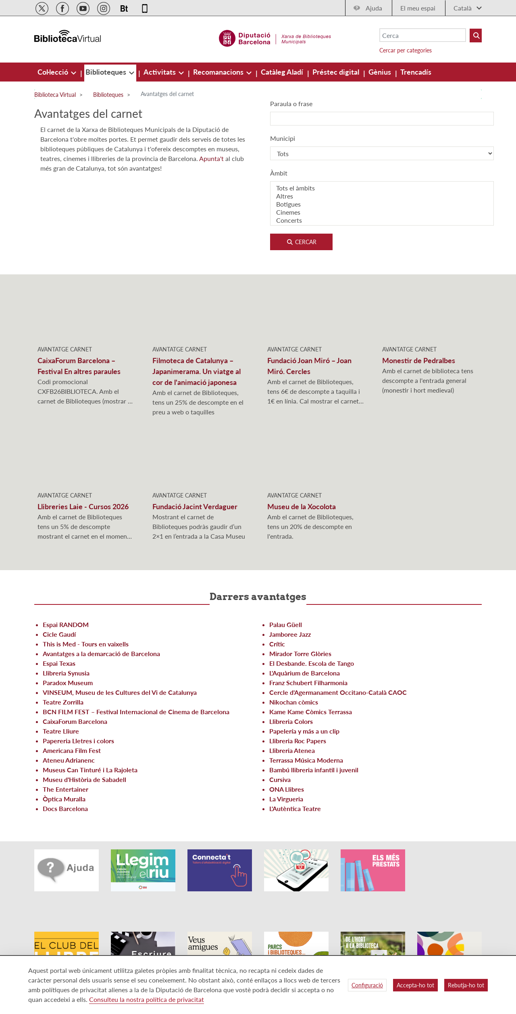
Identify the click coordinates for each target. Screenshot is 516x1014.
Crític (277, 644)
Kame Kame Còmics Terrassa (310, 711)
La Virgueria (286, 799)
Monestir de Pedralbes (418, 360)
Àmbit (278, 173)
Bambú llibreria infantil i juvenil (313, 770)
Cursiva (280, 779)
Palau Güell (285, 624)
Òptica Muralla (64, 799)
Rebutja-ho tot (466, 985)
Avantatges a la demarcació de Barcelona (101, 653)
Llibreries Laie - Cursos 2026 (83, 506)
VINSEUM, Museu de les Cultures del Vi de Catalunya (120, 692)
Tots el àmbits (382, 188)
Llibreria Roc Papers (297, 740)
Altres (382, 196)
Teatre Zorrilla (63, 702)
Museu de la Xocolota (301, 506)
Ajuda (374, 8)
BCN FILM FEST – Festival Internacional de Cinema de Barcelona (136, 711)
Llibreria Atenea (292, 750)
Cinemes (382, 212)
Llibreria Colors (291, 721)
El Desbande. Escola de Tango (311, 663)
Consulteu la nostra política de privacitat (146, 999)
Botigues (382, 204)
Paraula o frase (291, 103)
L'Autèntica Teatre (295, 808)
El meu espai (417, 8)
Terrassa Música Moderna (306, 760)
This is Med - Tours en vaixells (86, 644)
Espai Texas (59, 663)
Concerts (382, 220)
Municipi (282, 138)
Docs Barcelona (65, 808)
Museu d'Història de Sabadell (84, 779)
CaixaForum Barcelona (75, 721)
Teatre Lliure (61, 731)
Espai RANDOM (66, 624)
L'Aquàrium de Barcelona (304, 673)
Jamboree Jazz (290, 634)
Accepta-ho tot (415, 985)
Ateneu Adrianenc (69, 760)
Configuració (367, 985)
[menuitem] (53, 71)
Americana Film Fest (72, 750)
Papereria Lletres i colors (78, 740)
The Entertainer (65, 789)
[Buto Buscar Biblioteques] (476, 35)
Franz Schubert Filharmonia (308, 682)
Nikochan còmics (293, 702)
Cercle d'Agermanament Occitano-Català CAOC (338, 692)
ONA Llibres (286, 789)
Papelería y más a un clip (304, 731)
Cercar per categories (405, 50)
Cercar (301, 241)
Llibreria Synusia (66, 673)
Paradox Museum (68, 682)
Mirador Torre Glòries (300, 653)
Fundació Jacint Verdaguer (194, 506)
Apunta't (212, 158)
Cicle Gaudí (59, 634)
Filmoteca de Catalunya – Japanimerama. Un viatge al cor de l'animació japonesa (196, 371)
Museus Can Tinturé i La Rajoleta (90, 770)
